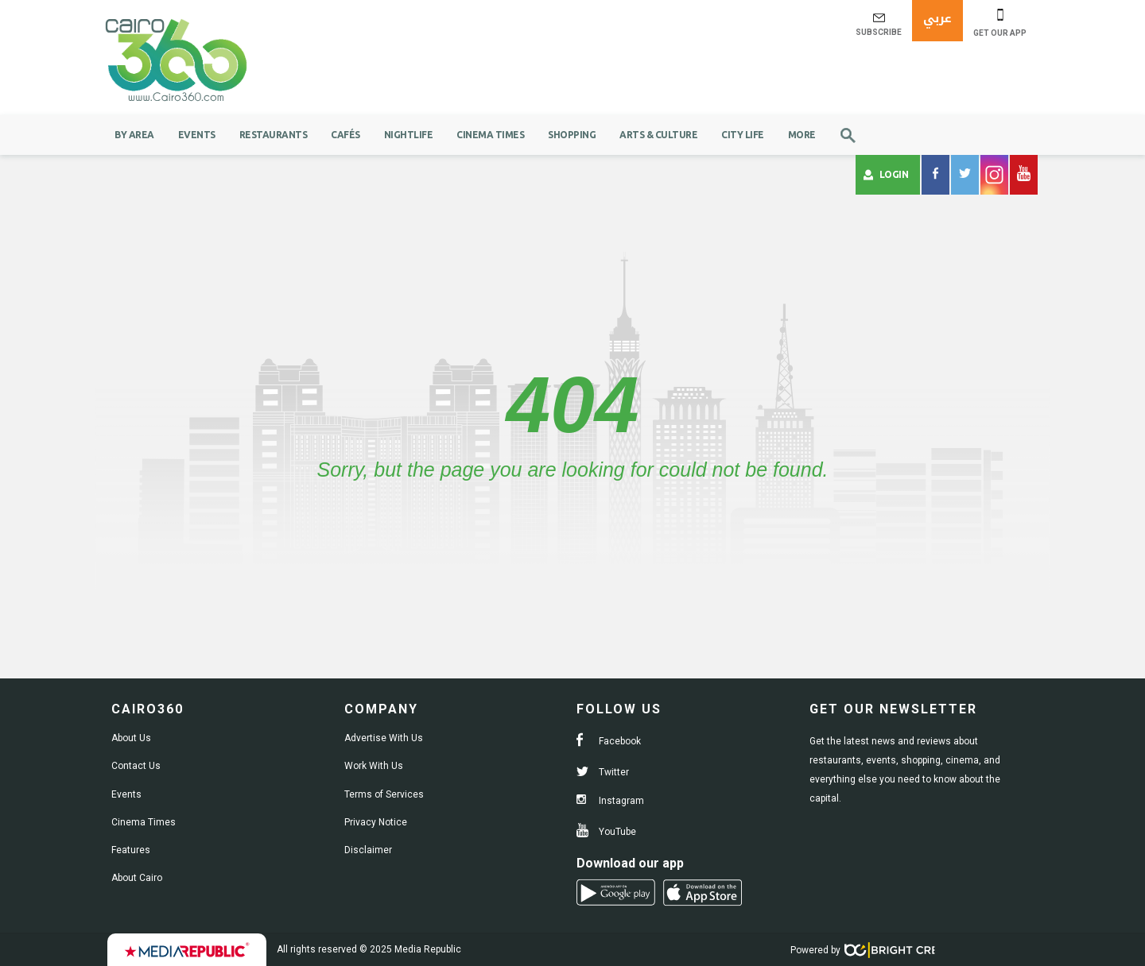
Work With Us (373, 765)
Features (130, 850)
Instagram (610, 800)
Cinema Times (490, 134)
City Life (742, 134)
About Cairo (136, 877)
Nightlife (408, 134)
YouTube (606, 831)
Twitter (602, 772)
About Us (131, 738)
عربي (937, 18)
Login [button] (886, 174)
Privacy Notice (375, 822)
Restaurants (273, 134)
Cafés (345, 134)
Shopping (572, 134)
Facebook (608, 741)
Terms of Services (384, 794)
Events (196, 134)
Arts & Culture (658, 134)
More (802, 134)
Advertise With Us (383, 738)
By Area (134, 134)
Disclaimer (368, 850)
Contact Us (136, 765)
